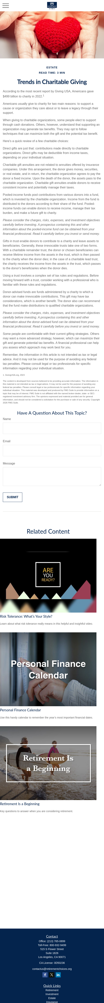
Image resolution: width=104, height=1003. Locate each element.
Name (7, 419)
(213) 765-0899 (56, 941)
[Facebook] (45, 974)
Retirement (51, 990)
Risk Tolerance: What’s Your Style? (26, 616)
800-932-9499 (58, 945)
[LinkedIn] (58, 974)
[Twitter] (51, 974)
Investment (51, 994)
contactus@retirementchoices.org (52, 968)
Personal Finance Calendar (20, 710)
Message (9, 463)
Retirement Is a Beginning (19, 804)
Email (6, 441)
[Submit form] (12, 497)
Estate (52, 998)
